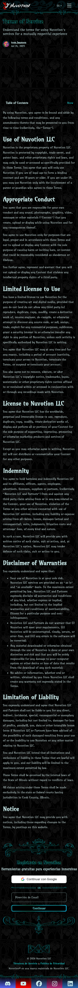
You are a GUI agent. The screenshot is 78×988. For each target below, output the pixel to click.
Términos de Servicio (25, 963)
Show (70, 102)
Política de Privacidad (52, 963)
